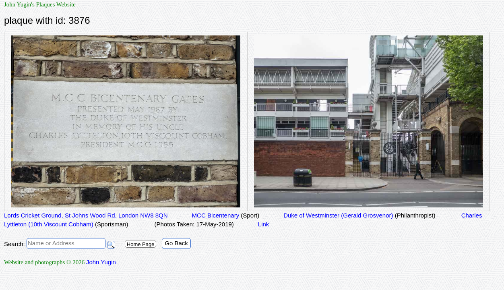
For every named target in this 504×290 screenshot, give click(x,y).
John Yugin (101, 262)
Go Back (176, 243)
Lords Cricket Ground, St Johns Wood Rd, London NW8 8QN (86, 215)
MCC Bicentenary (226, 215)
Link (263, 224)
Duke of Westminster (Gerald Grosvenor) (359, 215)
